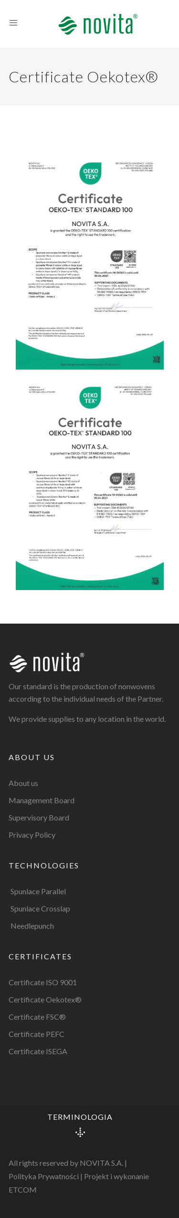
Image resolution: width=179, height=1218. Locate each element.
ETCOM (23, 1189)
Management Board (41, 800)
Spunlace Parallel (38, 891)
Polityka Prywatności (44, 1176)
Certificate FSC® (37, 1016)
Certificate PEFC (36, 1033)
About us (23, 782)
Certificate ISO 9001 (43, 982)
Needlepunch (32, 925)
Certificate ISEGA (38, 1051)
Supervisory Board (39, 817)
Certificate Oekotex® (45, 999)
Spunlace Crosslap (40, 908)
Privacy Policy (32, 834)
